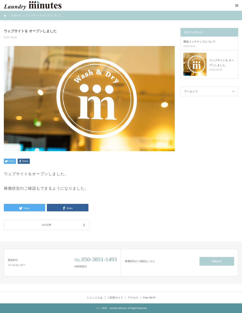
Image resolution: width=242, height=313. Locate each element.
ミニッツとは (94, 297)
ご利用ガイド (115, 297)
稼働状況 (217, 261)
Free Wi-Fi (149, 297)
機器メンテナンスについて (199, 41)
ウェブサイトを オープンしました (221, 63)
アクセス (133, 297)
